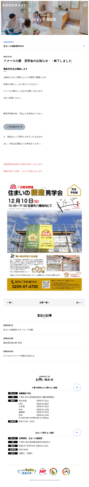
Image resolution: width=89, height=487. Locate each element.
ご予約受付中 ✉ (14, 127)
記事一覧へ (44, 303)
